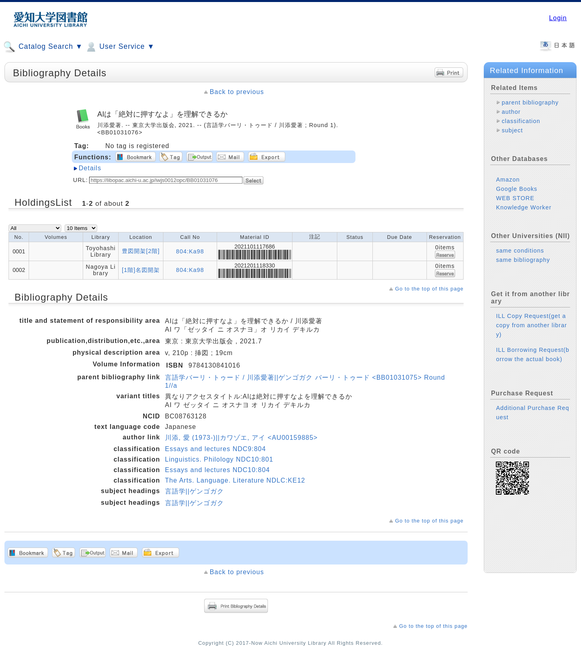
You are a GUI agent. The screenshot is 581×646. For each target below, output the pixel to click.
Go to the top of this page (429, 289)
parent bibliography (530, 102)
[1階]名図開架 (141, 270)
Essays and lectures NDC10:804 (217, 469)
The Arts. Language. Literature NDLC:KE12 (235, 480)
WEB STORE (515, 198)
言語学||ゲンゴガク (194, 491)
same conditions (520, 250)
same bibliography (523, 260)
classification (521, 121)
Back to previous (237, 91)
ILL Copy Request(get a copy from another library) (531, 325)
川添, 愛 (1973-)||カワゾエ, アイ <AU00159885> (241, 437)
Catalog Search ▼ (43, 47)
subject (512, 130)
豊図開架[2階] (141, 251)
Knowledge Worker (523, 207)
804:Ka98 (190, 251)
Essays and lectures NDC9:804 (215, 448)
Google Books (516, 189)
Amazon (508, 179)
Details (90, 168)
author (511, 112)
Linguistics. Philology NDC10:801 (219, 459)
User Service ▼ (120, 47)
